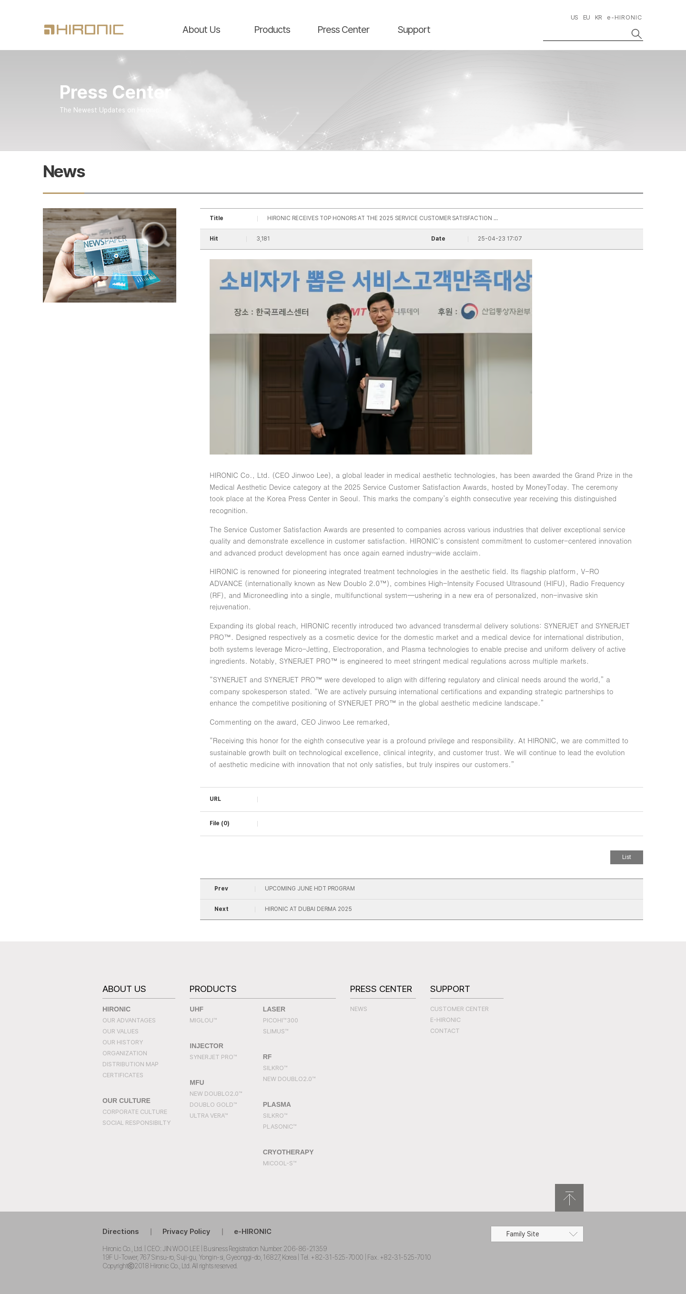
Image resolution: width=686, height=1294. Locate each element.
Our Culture (126, 1100)
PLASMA (277, 1104)
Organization (124, 1053)
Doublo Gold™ (213, 1104)
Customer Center (459, 1008)
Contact (445, 1030)
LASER (274, 1009)
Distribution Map (130, 1064)
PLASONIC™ (280, 1126)
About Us (201, 29)
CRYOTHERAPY (288, 1152)
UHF (196, 1009)
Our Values (120, 1031)
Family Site (522, 1234)
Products (272, 29)
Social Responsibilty (136, 1122)
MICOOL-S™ (280, 1163)
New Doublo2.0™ (216, 1093)
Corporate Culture (134, 1111)
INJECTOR (206, 1046)
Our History (122, 1042)
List (626, 857)
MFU (197, 1082)
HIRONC (84, 29)
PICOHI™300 (280, 1020)
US (574, 17)
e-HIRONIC (624, 17)
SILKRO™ (275, 1068)
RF (267, 1057)
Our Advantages (129, 1020)
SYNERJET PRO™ (213, 1057)
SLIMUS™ (276, 1031)
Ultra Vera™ (209, 1115)
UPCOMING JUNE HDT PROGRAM (310, 888)
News (358, 1008)
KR (598, 17)
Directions (120, 1231)
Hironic (116, 1009)
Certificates (122, 1075)
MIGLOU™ (203, 1020)
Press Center (343, 29)
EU (586, 17)
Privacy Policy (186, 1231)
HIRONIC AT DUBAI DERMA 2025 (308, 909)
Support (414, 29)
